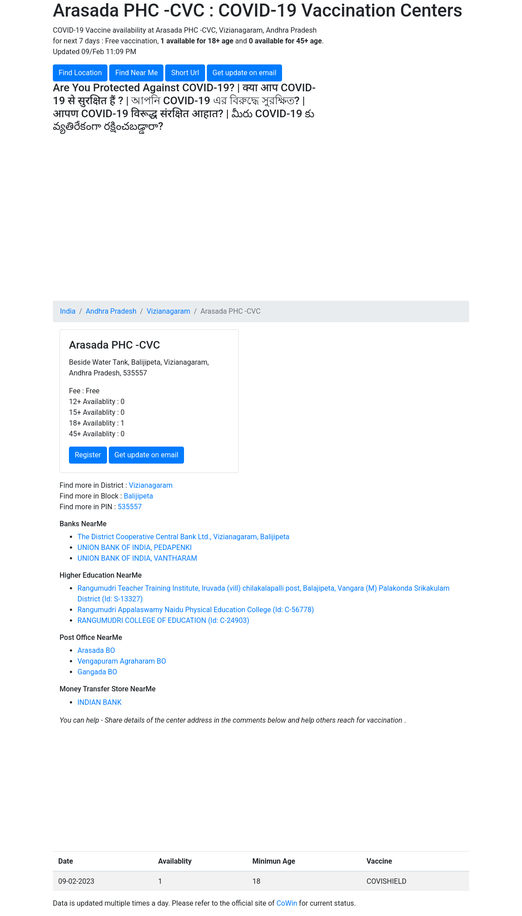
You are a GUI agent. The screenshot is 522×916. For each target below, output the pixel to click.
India (68, 311)
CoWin (286, 903)
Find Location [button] (80, 72)
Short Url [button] (185, 72)
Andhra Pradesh (111, 311)
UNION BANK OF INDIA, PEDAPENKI (134, 547)
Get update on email (245, 72)
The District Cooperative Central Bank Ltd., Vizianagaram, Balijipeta (183, 537)
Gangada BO (97, 672)
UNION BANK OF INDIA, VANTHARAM (137, 558)
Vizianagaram (168, 311)
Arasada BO (96, 650)
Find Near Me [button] (136, 72)
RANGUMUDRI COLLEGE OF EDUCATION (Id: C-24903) (163, 620)
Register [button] (88, 455)
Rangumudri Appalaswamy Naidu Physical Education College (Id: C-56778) (195, 609)
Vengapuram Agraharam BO (121, 661)
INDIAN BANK (99, 702)
